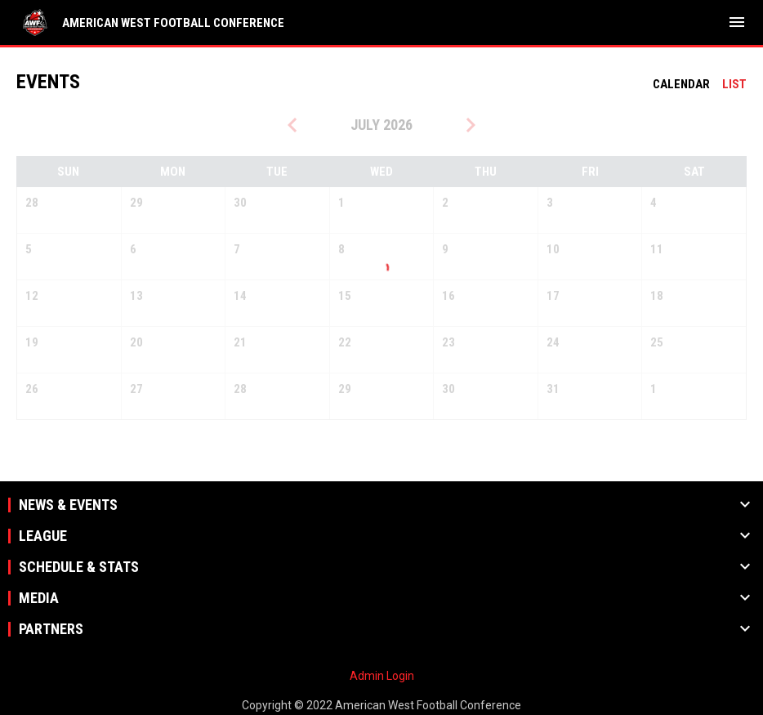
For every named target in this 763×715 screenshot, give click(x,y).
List (734, 84)
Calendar (681, 84)
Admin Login (382, 675)
